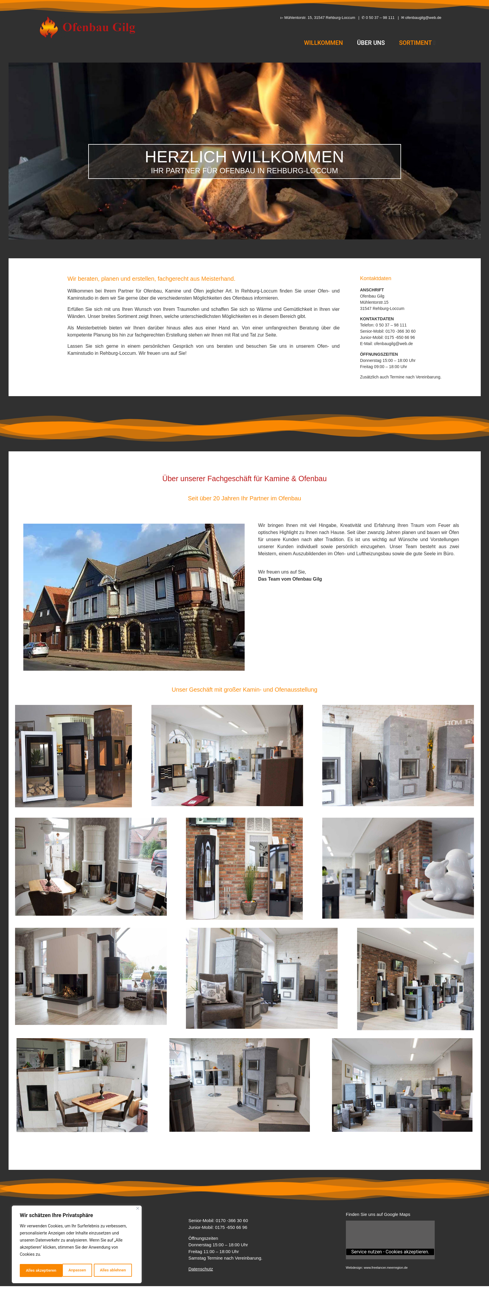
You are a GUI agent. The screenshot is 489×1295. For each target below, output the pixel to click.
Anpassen (34, 1270)
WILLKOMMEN (323, 42)
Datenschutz (200, 1268)
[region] (77, 1245)
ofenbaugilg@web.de (393, 343)
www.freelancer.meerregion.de (386, 1267)
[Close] (137, 1210)
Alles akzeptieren (112, 1270)
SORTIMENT (417, 42)
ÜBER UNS (371, 42)
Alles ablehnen (70, 1270)
